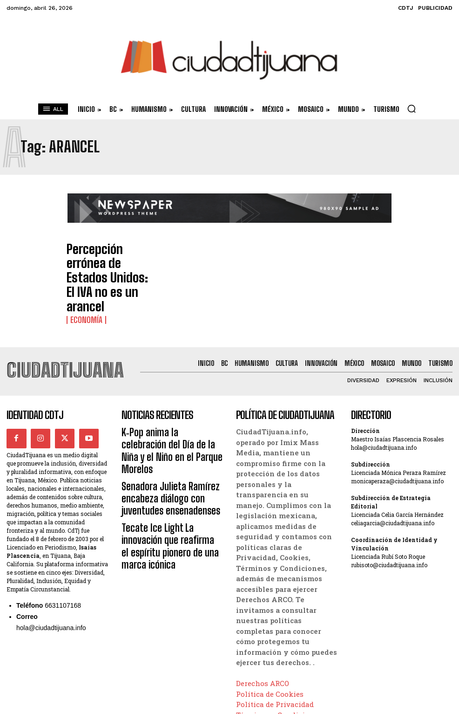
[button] (411, 108)
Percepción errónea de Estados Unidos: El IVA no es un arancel (103, 260)
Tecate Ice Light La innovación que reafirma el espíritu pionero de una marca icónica (172, 460)
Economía (82, 278)
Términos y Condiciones (279, 672)
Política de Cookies (270, 651)
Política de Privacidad (275, 661)
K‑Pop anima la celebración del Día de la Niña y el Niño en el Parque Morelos (171, 397)
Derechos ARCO (262, 640)
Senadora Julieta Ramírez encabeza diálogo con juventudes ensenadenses (171, 428)
